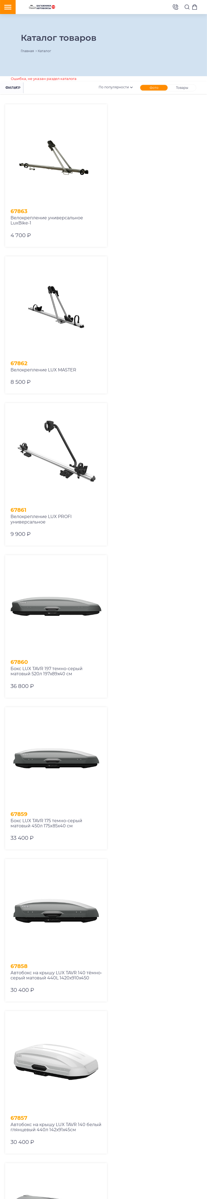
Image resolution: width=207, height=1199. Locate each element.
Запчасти (12, 1118)
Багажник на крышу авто (25, 1078)
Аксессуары (69, 1110)
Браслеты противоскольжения (65, 1102)
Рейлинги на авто (19, 1102)
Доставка (150, 1078)
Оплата (169, 1078)
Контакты (133, 1086)
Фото (154, 88)
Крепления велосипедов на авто (31, 1086)
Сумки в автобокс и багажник (29, 1110)
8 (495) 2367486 (175, 7)
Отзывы (114, 1086)
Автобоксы (60, 1078)
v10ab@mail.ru (29, 1148)
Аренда (114, 1078)
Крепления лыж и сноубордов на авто (36, 1094)
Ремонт (131, 1078)
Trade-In (187, 1078)
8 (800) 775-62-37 (45, 1140)
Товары (182, 88)
